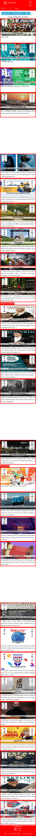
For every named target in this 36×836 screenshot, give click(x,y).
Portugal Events (9, 2)
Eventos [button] (3, 8)
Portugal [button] (17, 8)
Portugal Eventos (6, 13)
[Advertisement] (18, 135)
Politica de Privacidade (15, 833)
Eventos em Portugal (17, 13)
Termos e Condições (27, 833)
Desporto (27, 13)
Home (6, 833)
